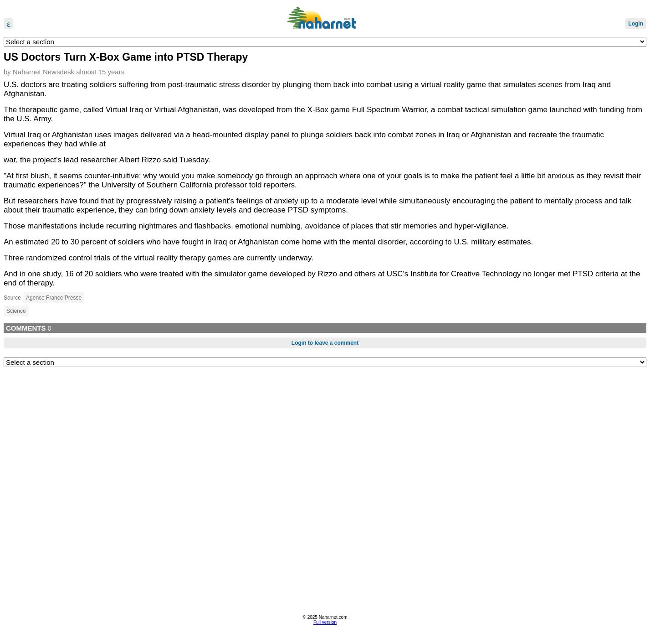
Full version (325, 622)
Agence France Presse (54, 298)
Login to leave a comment (325, 343)
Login (635, 24)
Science (16, 311)
